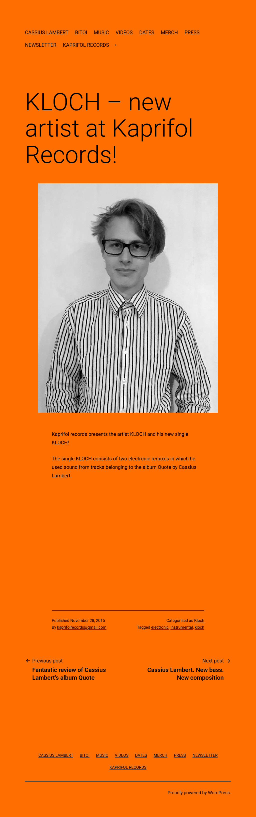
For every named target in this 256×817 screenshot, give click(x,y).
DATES (146, 33)
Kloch (199, 620)
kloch (199, 627)
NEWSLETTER (40, 45)
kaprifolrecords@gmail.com (81, 627)
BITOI (81, 33)
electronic (160, 627)
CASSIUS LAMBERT (46, 33)
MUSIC (101, 33)
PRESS (192, 33)
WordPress (219, 792)
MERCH (169, 33)
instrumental (181, 627)
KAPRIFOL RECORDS (86, 45)
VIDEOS (124, 33)
